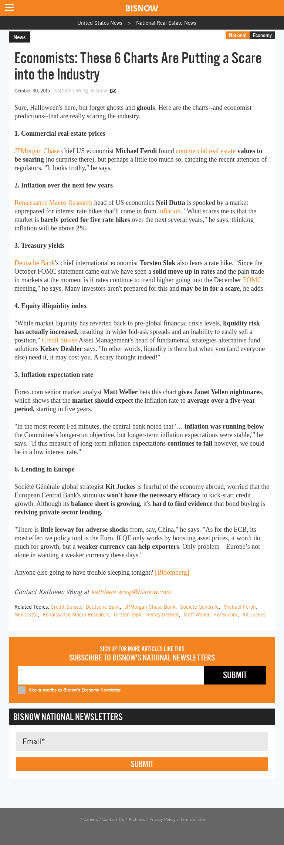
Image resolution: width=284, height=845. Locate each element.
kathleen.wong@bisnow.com (131, 592)
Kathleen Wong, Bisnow (81, 91)
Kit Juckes (254, 615)
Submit (142, 764)
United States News (99, 23)
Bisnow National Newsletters (68, 717)
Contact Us (113, 819)
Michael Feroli (239, 607)
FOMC (252, 280)
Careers (91, 819)
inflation (169, 211)
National (237, 35)
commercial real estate (206, 151)
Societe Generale (199, 607)
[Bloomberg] (172, 572)
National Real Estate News (166, 23)
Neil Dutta (26, 615)
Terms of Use (193, 819)
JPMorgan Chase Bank (150, 607)
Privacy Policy (162, 819)
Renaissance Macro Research (53, 202)
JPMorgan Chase (37, 151)
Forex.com (225, 615)
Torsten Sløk (127, 615)
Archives (137, 819)
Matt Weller (196, 615)
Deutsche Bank (34, 263)
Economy (262, 35)
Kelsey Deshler (162, 615)
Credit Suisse (59, 340)
